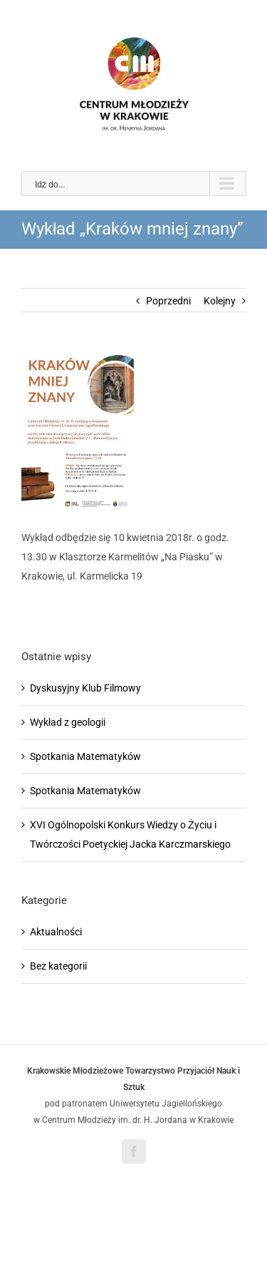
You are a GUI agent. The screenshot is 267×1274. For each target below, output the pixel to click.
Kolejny (220, 301)
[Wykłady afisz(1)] (133, 431)
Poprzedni (168, 301)
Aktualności (56, 931)
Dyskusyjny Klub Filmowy (85, 688)
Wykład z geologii (67, 722)
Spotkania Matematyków (85, 756)
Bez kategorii (58, 966)
